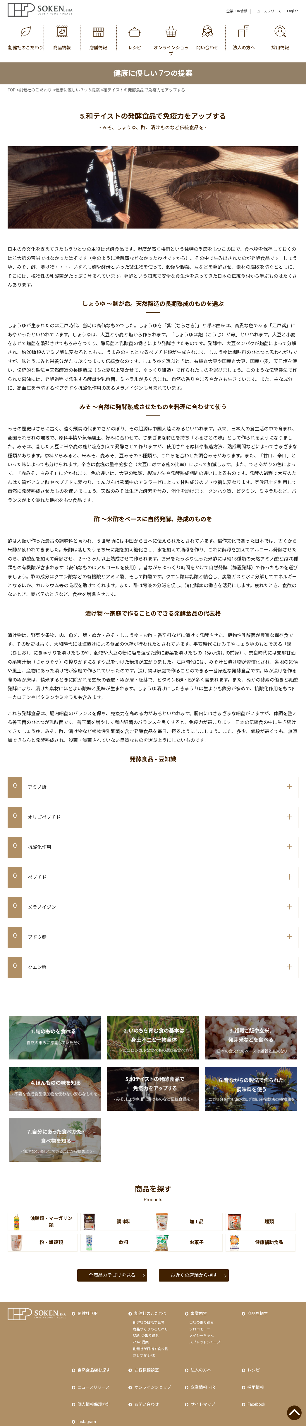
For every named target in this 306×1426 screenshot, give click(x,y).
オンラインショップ (151, 1375)
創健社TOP (86, 1311)
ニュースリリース (267, 11)
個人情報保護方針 (92, 1388)
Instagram (85, 1400)
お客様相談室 (145, 1363)
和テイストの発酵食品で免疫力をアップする (144, 90)
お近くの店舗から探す (194, 1275)
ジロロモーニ (199, 1324)
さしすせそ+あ (144, 1351)
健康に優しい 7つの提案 (77, 90)
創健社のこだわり (35, 90)
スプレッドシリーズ (205, 1337)
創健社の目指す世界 (148, 1318)
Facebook (255, 1388)
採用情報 (254, 1375)
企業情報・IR (201, 1375)
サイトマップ (201, 1388)
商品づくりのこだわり (150, 1324)
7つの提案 (141, 1337)
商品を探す (256, 1311)
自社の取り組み (201, 1318)
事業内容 (197, 1311)
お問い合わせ (145, 1388)
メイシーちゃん (201, 1331)
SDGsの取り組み (146, 1331)
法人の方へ (199, 1363)
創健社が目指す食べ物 (150, 1344)
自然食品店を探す (92, 1363)
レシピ (252, 1363)
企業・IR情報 (236, 11)
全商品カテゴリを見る (112, 1275)
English (292, 11)
